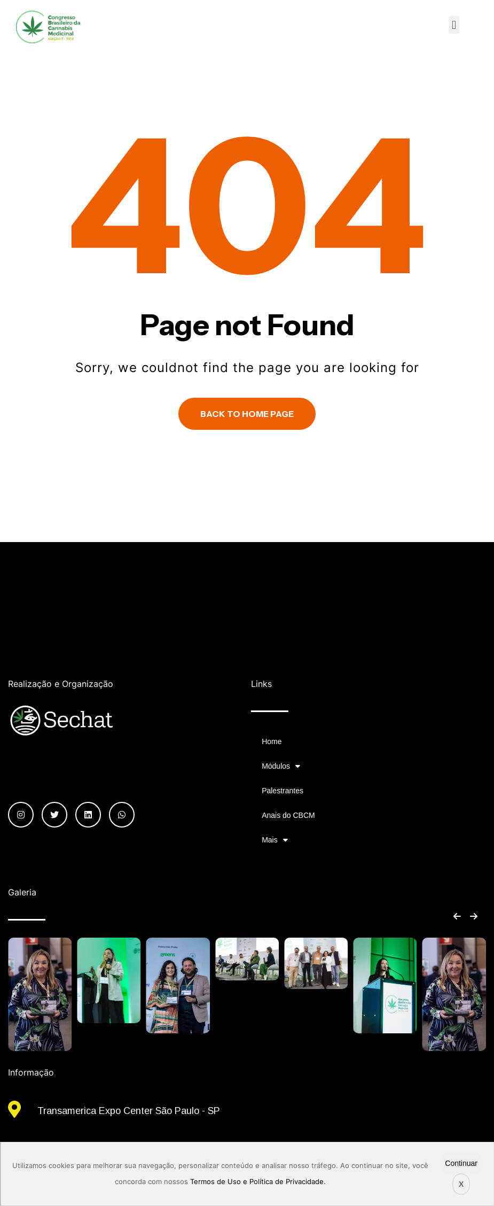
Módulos (281, 766)
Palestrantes (282, 790)
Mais (275, 840)
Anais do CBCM (288, 815)
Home (271, 741)
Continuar (461, 1163)
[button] (454, 25)
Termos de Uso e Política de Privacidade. (258, 1182)
